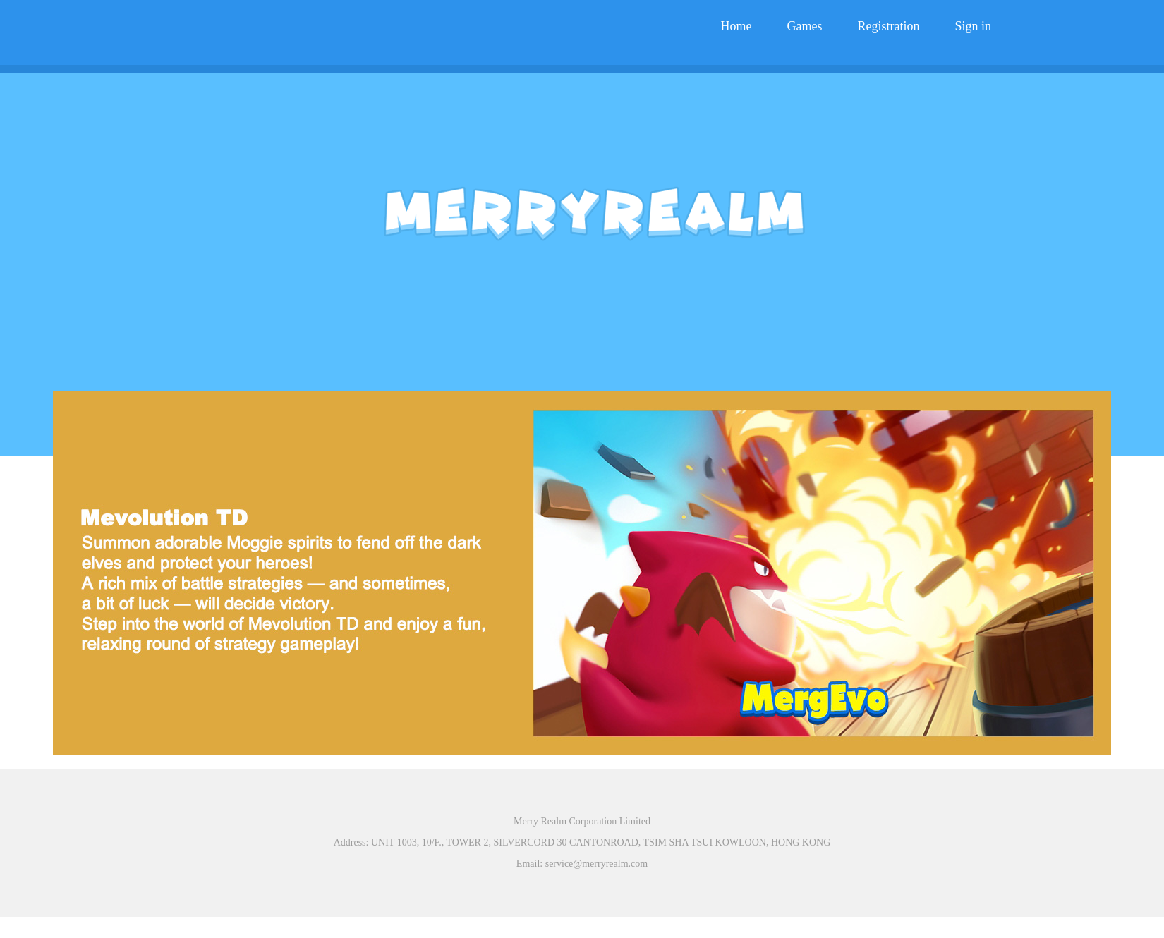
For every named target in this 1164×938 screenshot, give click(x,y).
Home (736, 26)
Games (805, 26)
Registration (888, 26)
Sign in (972, 26)
